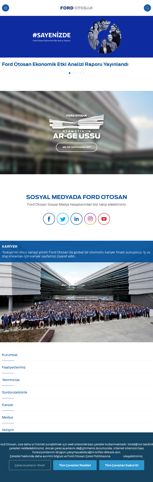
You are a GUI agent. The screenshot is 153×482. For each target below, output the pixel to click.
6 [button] (83, 73)
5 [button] (80, 73)
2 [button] (72, 73)
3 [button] (75, 73)
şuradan (117, 456)
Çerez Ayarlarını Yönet (30, 465)
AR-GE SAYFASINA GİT (76, 147)
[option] (76, 42)
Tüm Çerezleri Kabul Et (121, 465)
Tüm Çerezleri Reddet (75, 465)
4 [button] (78, 73)
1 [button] (69, 73)
